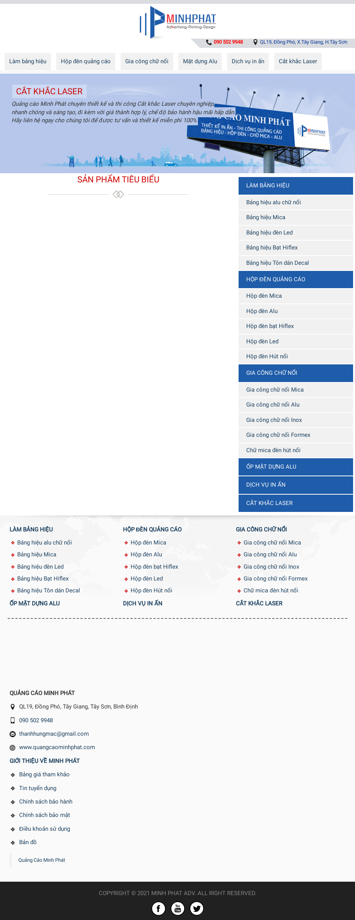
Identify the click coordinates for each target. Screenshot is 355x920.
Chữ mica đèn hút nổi (273, 450)
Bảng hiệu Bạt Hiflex (272, 247)
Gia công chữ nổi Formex (278, 434)
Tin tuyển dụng (37, 788)
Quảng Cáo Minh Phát (41, 860)
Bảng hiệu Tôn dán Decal (277, 262)
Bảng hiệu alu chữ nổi (273, 202)
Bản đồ (28, 842)
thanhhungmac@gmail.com (54, 733)
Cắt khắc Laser (298, 61)
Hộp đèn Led (262, 341)
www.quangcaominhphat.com (57, 747)
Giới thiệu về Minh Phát (45, 761)
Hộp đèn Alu (262, 311)
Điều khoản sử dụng (44, 828)
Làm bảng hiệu (27, 61)
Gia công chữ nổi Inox (274, 420)
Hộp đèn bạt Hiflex (270, 326)
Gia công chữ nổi (147, 61)
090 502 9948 (36, 720)
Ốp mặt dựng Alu (271, 466)
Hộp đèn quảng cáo (86, 61)
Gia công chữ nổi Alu (272, 404)
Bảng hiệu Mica (265, 217)
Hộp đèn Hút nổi (267, 356)
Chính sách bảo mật (44, 815)
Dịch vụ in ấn (248, 61)
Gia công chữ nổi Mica (275, 389)
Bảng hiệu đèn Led (269, 232)
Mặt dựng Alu (200, 61)
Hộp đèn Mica (264, 295)
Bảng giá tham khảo (44, 774)
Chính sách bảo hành (45, 801)
